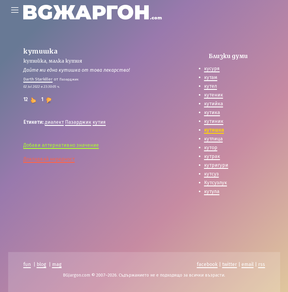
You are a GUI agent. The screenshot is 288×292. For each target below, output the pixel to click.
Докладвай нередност (49, 159)
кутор (210, 147)
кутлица (213, 139)
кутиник (213, 121)
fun (27, 264)
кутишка (214, 130)
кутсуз (211, 174)
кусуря (212, 68)
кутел (210, 86)
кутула (211, 191)
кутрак (212, 156)
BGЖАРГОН (92, 12)
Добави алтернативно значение (61, 145)
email (247, 264)
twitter (229, 264)
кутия (99, 122)
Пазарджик (78, 122)
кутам (210, 77)
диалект (54, 122)
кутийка (213, 104)
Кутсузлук (215, 182)
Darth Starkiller (38, 79)
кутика (212, 112)
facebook (207, 264)
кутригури (216, 165)
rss (261, 264)
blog (41, 264)
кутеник (213, 95)
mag (57, 264)
